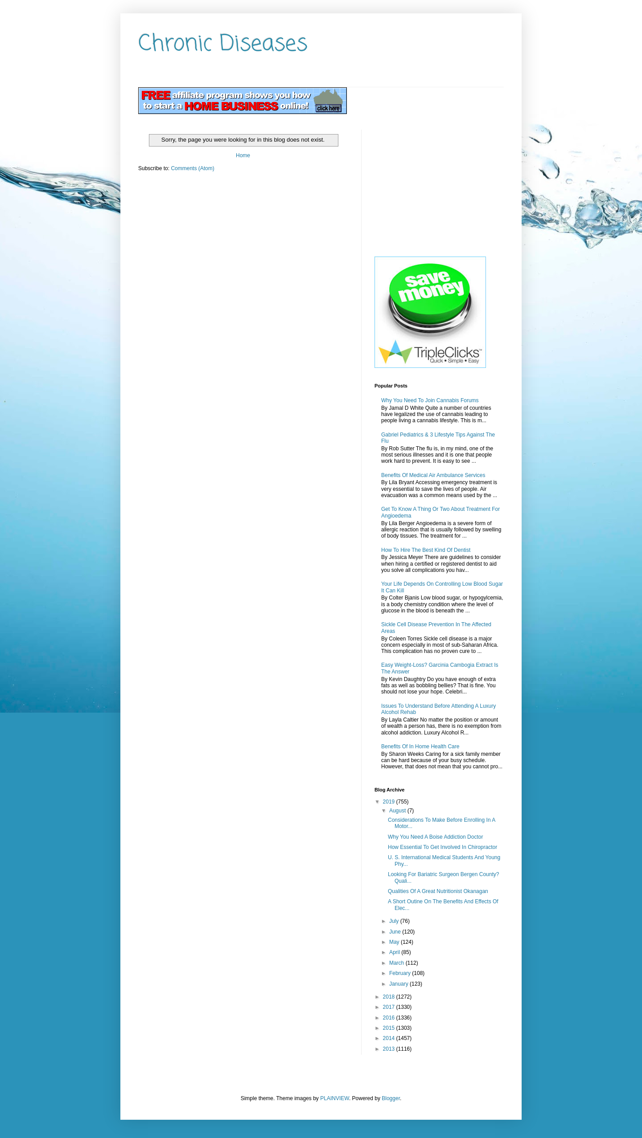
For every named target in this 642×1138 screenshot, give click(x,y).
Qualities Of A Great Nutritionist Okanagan (438, 891)
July (394, 921)
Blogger (391, 1098)
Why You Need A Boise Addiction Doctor (435, 837)
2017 (389, 1007)
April (395, 952)
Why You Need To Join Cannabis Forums (430, 400)
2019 (389, 802)
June (395, 932)
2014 (389, 1038)
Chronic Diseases (223, 44)
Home (243, 155)
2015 (389, 1028)
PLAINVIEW (334, 1098)
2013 (389, 1049)
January (399, 984)
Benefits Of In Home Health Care (420, 746)
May (395, 942)
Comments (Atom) (192, 168)
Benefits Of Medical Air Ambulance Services (433, 475)
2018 (389, 997)
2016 (389, 1018)
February (400, 973)
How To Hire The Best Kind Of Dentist (425, 550)
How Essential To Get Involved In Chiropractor (442, 847)
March (397, 963)
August (398, 811)
